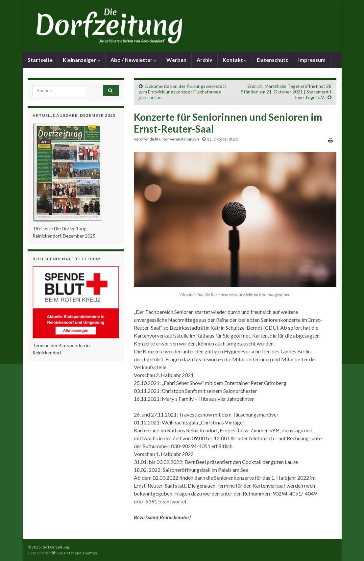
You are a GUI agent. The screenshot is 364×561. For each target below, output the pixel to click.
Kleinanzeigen (81, 60)
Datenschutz (272, 60)
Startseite (40, 60)
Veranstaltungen (184, 139)
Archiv (204, 60)
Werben (176, 60)
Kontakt (235, 60)
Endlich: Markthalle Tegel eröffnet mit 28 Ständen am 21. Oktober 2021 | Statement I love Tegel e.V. (286, 91)
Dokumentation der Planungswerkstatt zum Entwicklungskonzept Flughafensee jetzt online (182, 91)
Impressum (312, 60)
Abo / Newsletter (133, 60)
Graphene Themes (80, 552)
